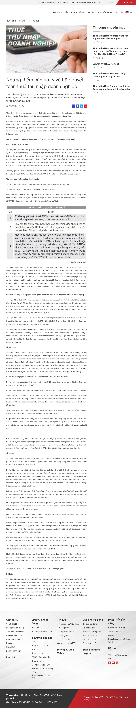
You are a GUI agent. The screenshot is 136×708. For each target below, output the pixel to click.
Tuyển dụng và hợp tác (86, 2)
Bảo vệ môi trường (116, 627)
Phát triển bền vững (66, 2)
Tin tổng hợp (33, 21)
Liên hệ (110, 2)
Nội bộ (101, 2)
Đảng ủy (9, 643)
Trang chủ (11, 21)
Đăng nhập (127, 2)
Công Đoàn (11, 647)
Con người (113, 635)
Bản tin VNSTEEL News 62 (106, 64)
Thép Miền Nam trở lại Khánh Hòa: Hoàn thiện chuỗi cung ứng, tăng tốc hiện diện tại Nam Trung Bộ (110, 51)
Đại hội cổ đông (90, 628)
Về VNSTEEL (11, 624)
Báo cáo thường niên (92, 632)
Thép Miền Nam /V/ (40, 646)
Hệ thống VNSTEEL (14, 639)
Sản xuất (36, 627)
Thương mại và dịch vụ (42, 631)
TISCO (35, 649)
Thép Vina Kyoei (39, 661)
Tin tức (90, 12)
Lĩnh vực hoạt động (74, 12)
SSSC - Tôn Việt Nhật (41, 657)
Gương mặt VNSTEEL (66, 643)
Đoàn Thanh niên (13, 651)
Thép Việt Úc (37, 653)
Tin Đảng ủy (62, 635)
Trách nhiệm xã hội (116, 631)
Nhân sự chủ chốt (14, 635)
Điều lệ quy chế (89, 643)
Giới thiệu (57, 12)
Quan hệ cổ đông (105, 12)
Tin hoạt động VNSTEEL (67, 624)
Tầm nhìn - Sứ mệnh (15, 632)
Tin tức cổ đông (90, 624)
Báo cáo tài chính (90, 639)
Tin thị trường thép (65, 632)
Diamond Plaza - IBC (41, 665)
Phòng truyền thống (47, 2)
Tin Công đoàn (63, 639)
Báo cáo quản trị (90, 635)
